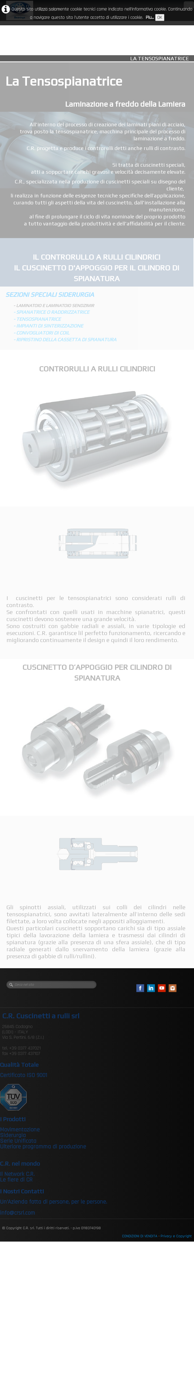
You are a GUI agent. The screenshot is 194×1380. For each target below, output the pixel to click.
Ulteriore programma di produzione (43, 1147)
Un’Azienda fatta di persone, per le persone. (53, 1202)
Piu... (150, 17)
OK (159, 17)
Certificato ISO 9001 (23, 1075)
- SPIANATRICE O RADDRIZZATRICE (51, 312)
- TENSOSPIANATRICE (37, 319)
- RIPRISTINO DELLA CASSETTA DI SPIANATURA (64, 339)
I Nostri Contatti (22, 1191)
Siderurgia (13, 1135)
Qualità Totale (19, 1064)
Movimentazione (20, 1130)
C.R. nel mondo (20, 1163)
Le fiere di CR (16, 1180)
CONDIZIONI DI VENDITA (139, 1236)
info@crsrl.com (17, 1213)
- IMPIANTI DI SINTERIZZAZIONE (48, 326)
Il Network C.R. (17, 1174)
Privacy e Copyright (176, 1236)
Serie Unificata (18, 1141)
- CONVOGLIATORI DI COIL (41, 333)
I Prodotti (13, 1119)
